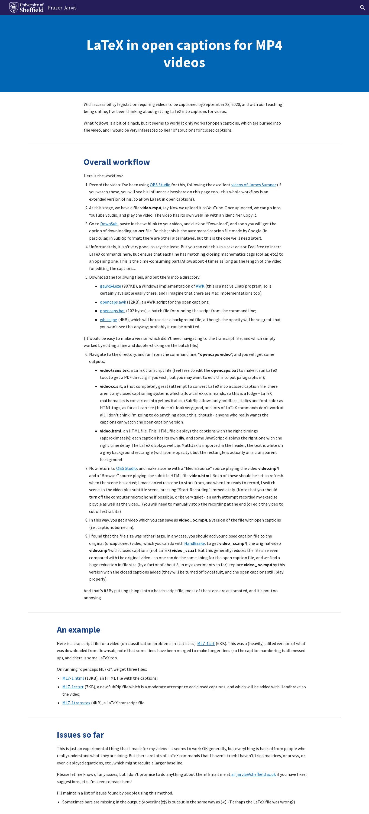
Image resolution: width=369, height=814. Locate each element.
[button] (362, 7)
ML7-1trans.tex (76, 702)
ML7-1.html (73, 678)
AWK (200, 286)
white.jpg (108, 319)
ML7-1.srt (206, 643)
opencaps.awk (113, 302)
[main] (184, 53)
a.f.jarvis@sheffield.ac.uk (253, 774)
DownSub (109, 223)
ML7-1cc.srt (73, 686)
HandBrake (194, 543)
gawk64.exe (110, 286)
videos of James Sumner (253, 184)
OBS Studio (160, 184)
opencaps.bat (112, 310)
